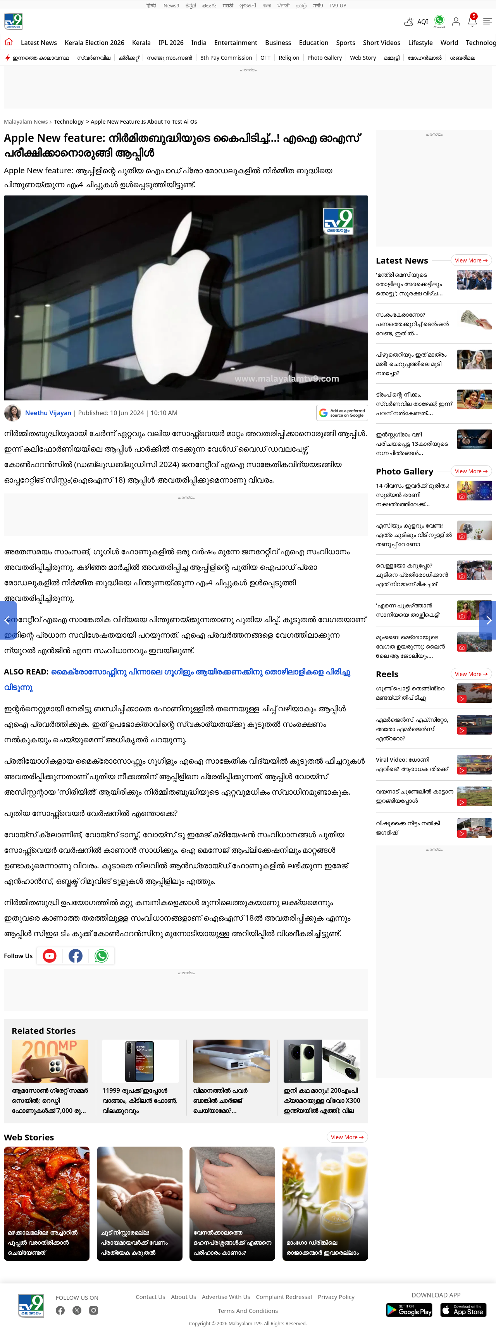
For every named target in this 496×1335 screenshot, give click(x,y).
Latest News (402, 260)
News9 (171, 5)
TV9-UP (337, 5)
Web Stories (29, 1137)
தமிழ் (301, 5)
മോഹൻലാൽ (425, 57)
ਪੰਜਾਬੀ (283, 5)
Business (278, 42)
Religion (289, 57)
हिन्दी (151, 5)
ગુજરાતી (248, 5)
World (449, 42)
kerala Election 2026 (94, 42)
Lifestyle (420, 42)
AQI (422, 21)
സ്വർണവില (93, 57)
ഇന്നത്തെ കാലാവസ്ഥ (40, 57)
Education (314, 42)
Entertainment (235, 42)
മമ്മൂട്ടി (392, 57)
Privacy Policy (336, 1297)
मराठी (228, 5)
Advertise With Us (226, 1297)
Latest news (39, 42)
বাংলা (267, 5)
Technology (69, 121)
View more (347, 1137)
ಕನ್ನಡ (191, 5)
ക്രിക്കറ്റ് (129, 57)
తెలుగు (209, 5)
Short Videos (381, 42)
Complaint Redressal (284, 1297)
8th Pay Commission (226, 57)
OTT (265, 57)
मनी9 (318, 5)
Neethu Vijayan (49, 413)
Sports (345, 42)
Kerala (141, 42)
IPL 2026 (171, 42)
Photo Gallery (325, 57)
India (199, 42)
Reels (387, 674)
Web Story (363, 57)
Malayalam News (26, 121)
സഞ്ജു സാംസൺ (170, 57)
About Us (183, 1297)
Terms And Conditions (248, 1310)
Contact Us (150, 1297)
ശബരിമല (462, 57)
